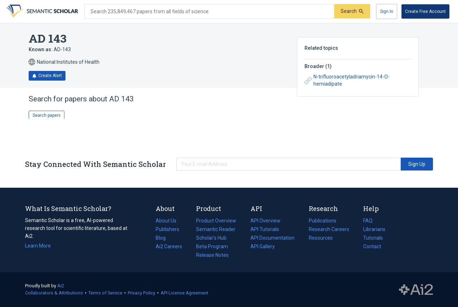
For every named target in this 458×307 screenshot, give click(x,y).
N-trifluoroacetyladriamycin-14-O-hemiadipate (347, 80)
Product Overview (216, 221)
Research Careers (329, 229)
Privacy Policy (141, 293)
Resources (321, 238)
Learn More (38, 246)
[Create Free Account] (425, 11)
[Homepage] (41, 11)
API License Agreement (184, 293)
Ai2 (60, 285)
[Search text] (209, 11)
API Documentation (272, 238)
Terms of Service (105, 293)
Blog (163, 238)
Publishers (167, 229)
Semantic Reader (215, 229)
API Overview (265, 221)
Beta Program (212, 246)
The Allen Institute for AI (416, 290)
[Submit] (352, 11)
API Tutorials (264, 229)
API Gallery (262, 246)
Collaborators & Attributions (54, 293)
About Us (166, 221)
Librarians (374, 229)
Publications (322, 220)
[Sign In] (386, 11)
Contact (372, 246)
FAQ (367, 221)
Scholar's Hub (211, 238)
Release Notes (212, 255)
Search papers (46, 115)
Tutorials (373, 238)
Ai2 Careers (169, 246)
